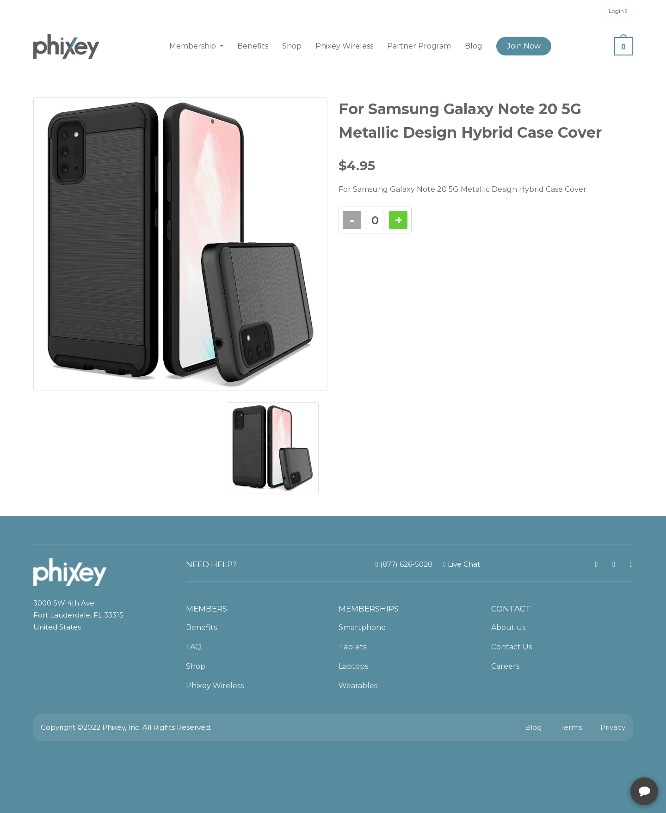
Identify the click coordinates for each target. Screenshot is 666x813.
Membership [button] (193, 46)
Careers (505, 666)
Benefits (252, 46)
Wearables (358, 685)
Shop (292, 46)
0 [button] (624, 47)
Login (618, 10)
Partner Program (419, 46)
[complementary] (599, 762)
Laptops (353, 666)
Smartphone (362, 627)
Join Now (524, 46)
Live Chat (462, 564)
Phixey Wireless (344, 46)
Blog (473, 46)
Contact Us (511, 646)
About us (508, 627)
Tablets (352, 646)
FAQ (194, 646)
